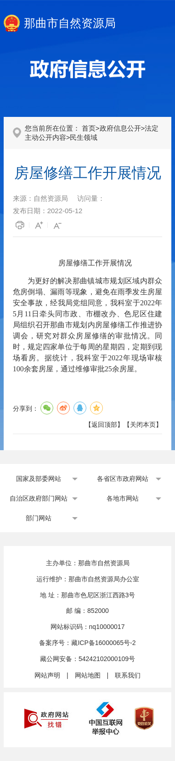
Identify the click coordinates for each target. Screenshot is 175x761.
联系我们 (128, 675)
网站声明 (47, 675)
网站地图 (88, 675)
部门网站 (38, 518)
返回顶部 (104, 424)
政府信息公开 (120, 128)
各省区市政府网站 (122, 478)
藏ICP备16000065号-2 (103, 642)
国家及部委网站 (38, 478)
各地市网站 (123, 498)
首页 (89, 128)
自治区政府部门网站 (39, 498)
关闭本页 (143, 424)
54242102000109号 (107, 658)
